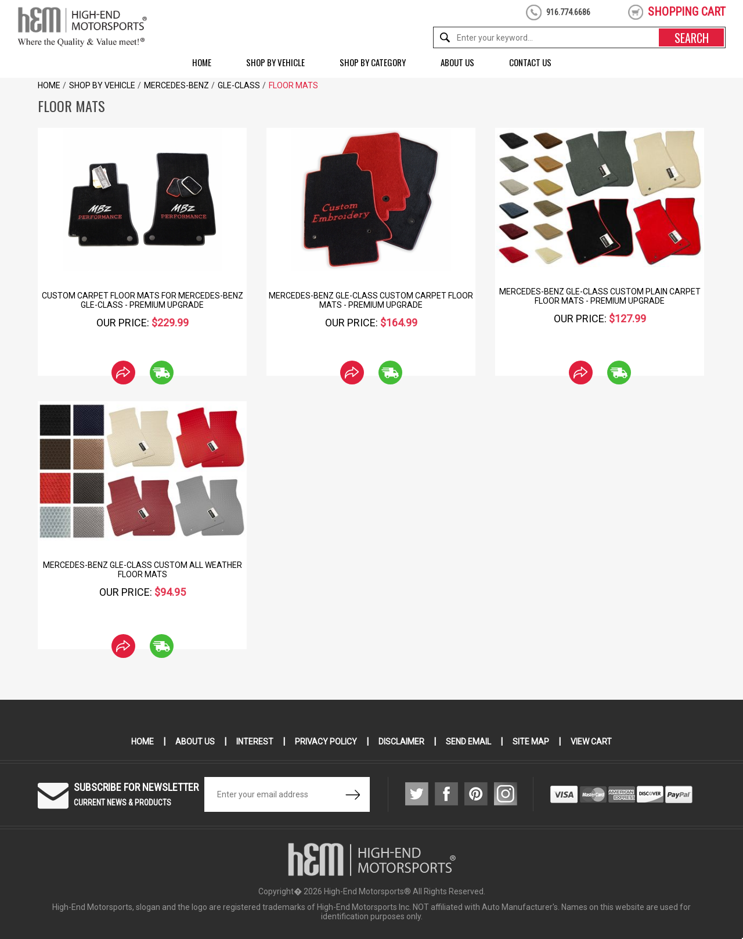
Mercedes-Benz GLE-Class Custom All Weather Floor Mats (142, 569)
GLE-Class (239, 85)
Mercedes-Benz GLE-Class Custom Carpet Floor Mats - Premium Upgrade (371, 300)
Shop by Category (373, 62)
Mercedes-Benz (176, 85)
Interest (254, 741)
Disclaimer (401, 741)
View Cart (591, 741)
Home (201, 62)
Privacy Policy (326, 741)
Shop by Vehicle (275, 62)
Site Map (531, 741)
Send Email (468, 741)
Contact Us (530, 62)
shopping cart (687, 12)
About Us (457, 62)
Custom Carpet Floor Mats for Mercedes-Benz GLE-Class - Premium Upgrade (142, 300)
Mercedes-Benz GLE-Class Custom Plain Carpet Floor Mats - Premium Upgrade (600, 296)
